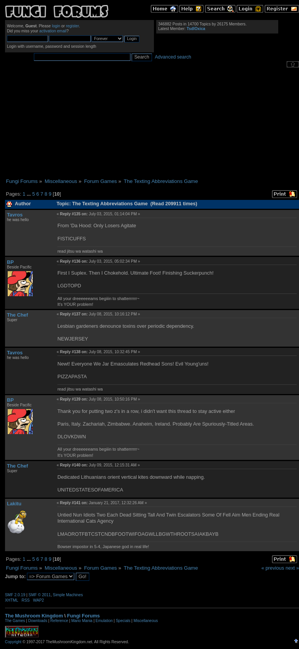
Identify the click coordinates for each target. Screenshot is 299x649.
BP (10, 262)
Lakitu (14, 503)
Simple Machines (68, 595)
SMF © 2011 (39, 595)
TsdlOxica (196, 29)
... (29, 194)
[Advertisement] (152, 123)
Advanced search (173, 57)
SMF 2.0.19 (15, 595)
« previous (272, 568)
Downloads (37, 621)
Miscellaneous (146, 621)
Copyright (13, 642)
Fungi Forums (83, 616)
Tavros (15, 215)
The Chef (17, 315)
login (56, 26)
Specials (123, 621)
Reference (59, 621)
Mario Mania (81, 621)
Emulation (103, 621)
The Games (15, 621)
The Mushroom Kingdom (34, 616)
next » (292, 568)
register (72, 26)
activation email (53, 31)
